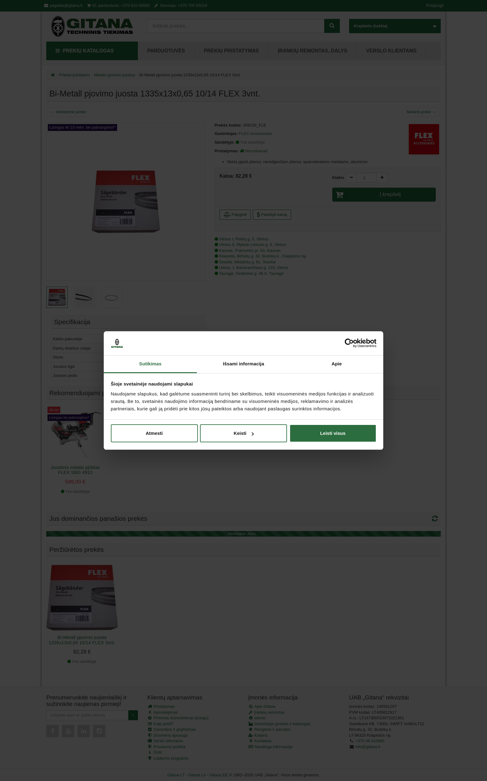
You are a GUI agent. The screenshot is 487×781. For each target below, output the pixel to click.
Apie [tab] (337, 363)
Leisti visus (333, 433)
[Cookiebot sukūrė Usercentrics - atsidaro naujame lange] (349, 343)
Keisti (244, 433)
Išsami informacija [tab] (243, 363)
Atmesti (154, 433)
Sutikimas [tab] (150, 363)
